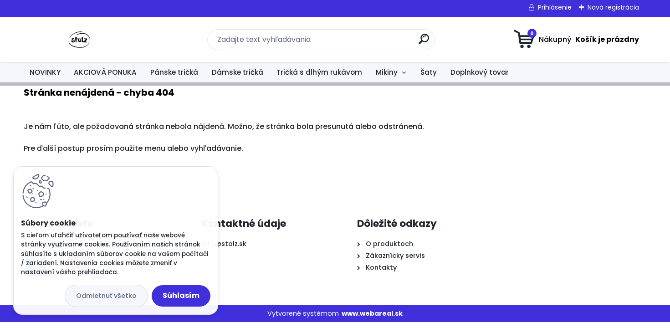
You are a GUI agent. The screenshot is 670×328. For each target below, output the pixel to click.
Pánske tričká (174, 72)
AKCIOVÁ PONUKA (105, 72)
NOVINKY (45, 72)
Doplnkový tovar (479, 72)
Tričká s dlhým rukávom (319, 72)
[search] (424, 42)
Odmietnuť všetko (106, 295)
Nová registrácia (613, 7)
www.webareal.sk (372, 313)
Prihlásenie (555, 7)
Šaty (428, 72)
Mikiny (387, 72)
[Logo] (79, 39)
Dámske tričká (237, 72)
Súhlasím (181, 295)
